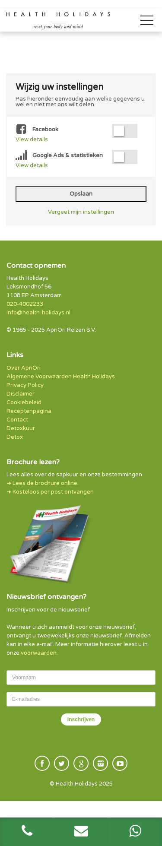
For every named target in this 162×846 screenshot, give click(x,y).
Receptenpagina (28, 411)
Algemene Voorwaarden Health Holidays (60, 376)
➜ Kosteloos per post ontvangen (50, 491)
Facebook (37, 130)
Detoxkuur (20, 428)
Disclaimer (20, 393)
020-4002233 (24, 304)
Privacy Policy (25, 385)
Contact (17, 419)
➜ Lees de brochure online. (42, 483)
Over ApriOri (23, 367)
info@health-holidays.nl (38, 312)
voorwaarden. (39, 653)
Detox (14, 437)
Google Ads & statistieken (59, 156)
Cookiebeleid (23, 402)
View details (32, 140)
